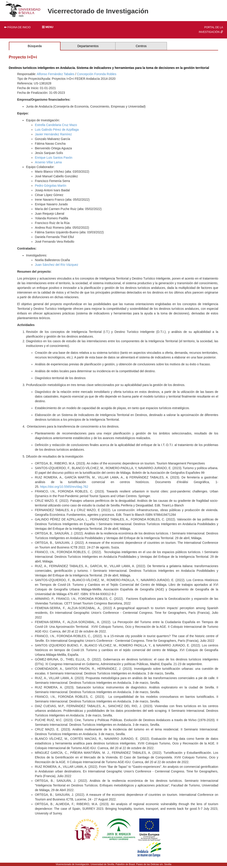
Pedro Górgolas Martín (50, 185)
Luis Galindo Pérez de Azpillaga (57, 129)
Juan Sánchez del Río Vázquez (56, 264)
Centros (141, 46)
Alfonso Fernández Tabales (55, 74)
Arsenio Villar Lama (48, 162)
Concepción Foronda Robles (96, 74)
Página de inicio (17, 27)
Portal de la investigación (211, 30)
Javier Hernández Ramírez (53, 134)
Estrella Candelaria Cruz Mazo (56, 125)
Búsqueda (35, 46)
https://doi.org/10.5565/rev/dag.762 (64, 486)
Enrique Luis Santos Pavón (53, 157)
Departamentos (88, 46)
